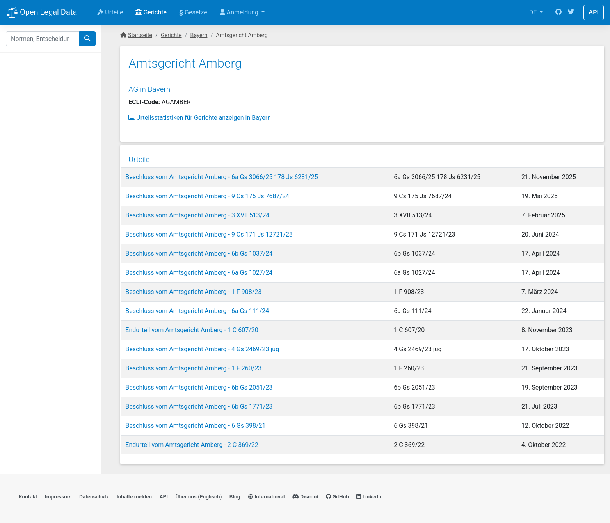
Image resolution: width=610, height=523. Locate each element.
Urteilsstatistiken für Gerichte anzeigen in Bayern (199, 115)
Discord (305, 494)
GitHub (337, 494)
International (266, 494)
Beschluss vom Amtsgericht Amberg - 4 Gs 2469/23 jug (202, 346)
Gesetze (193, 12)
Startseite (140, 35)
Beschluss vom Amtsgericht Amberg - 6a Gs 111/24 (197, 307)
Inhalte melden (134, 494)
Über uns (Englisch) (199, 494)
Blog (234, 494)
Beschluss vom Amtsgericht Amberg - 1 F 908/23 (193, 288)
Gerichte (151, 12)
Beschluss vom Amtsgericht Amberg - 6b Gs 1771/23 (198, 403)
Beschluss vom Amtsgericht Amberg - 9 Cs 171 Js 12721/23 (208, 231)
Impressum (58, 494)
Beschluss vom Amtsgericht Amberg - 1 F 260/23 (193, 365)
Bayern (199, 35)
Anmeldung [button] (240, 12)
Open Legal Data (41, 13)
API (594, 12)
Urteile (110, 12)
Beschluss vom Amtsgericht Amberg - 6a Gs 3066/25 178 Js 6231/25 (221, 174)
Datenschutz (94, 494)
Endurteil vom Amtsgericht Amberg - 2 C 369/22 (191, 441)
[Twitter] (571, 12)
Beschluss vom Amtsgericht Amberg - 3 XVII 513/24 (197, 212)
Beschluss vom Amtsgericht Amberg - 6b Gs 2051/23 (198, 384)
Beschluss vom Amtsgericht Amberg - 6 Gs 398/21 (195, 422)
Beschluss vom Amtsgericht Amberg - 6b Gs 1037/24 (198, 250)
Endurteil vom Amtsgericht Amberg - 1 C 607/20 (191, 327)
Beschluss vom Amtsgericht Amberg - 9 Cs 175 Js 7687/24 (207, 193)
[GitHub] (558, 12)
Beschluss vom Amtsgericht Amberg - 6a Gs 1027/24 (198, 269)
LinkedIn (369, 494)
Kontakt (28, 494)
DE (534, 12)
